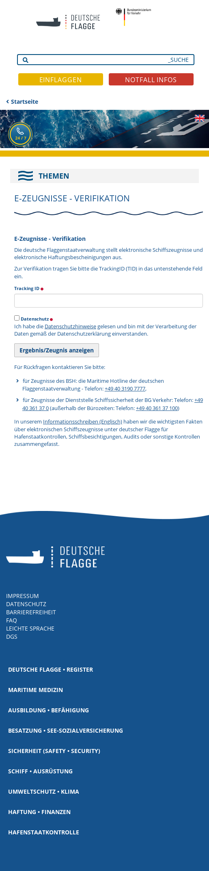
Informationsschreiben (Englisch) (82, 421)
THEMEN (54, 176)
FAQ (11, 620)
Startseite (24, 101)
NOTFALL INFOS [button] (151, 79)
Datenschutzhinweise (70, 326)
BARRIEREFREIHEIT (31, 612)
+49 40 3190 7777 (125, 388)
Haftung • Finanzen (39, 812)
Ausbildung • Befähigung (48, 710)
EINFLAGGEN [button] (60, 79)
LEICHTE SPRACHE (30, 628)
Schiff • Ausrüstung (40, 771)
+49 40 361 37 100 (157, 408)
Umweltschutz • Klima (43, 791)
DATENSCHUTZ (26, 604)
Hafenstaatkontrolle (43, 832)
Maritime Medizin (35, 690)
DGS (11, 636)
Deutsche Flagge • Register (50, 669)
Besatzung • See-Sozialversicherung (65, 730)
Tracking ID (29, 288)
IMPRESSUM (22, 596)
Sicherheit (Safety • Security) (54, 751)
